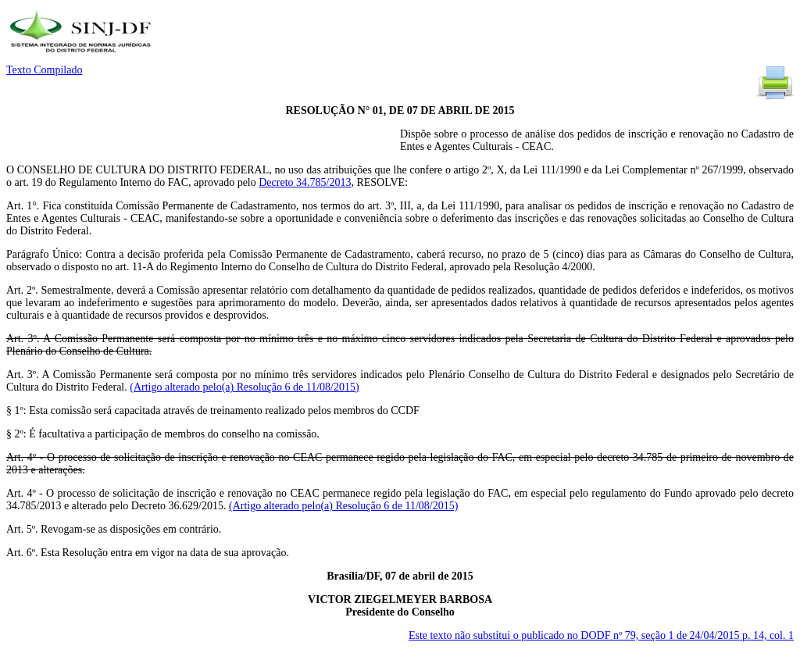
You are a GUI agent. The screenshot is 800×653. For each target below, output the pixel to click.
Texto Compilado (44, 70)
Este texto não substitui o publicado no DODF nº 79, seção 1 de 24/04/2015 (601, 635)
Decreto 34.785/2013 (305, 182)
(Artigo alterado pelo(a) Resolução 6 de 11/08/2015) (244, 387)
